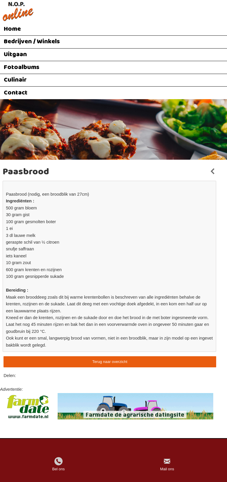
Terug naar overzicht (109, 361)
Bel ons (58, 469)
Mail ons (167, 469)
